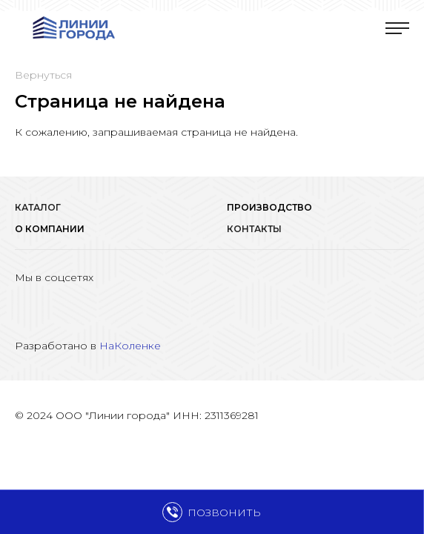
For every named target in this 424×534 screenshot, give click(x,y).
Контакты (254, 228)
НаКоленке (130, 345)
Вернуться (43, 75)
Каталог (38, 207)
